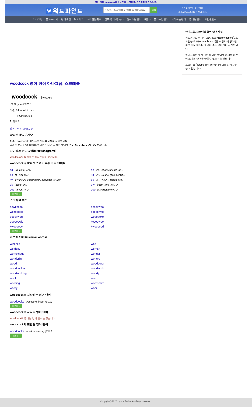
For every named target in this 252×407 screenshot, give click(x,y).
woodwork (97, 268)
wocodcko (97, 216)
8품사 (147, 19)
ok (11, 184)
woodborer (97, 263)
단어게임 (66, 19)
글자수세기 (52, 19)
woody (95, 273)
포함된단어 (210, 19)
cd (11, 170)
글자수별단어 (161, 19)
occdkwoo (97, 207)
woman (95, 248)
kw (11, 179)
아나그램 (38, 19)
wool (13, 278)
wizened (15, 244)
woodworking (18, 273)
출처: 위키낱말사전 (22, 128)
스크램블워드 (94, 19)
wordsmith (97, 283)
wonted (95, 258)
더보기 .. (16, 194)
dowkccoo (16, 207)
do (11, 175)
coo (93, 189)
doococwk (16, 221)
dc (92, 170)
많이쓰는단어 (134, 19)
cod (12, 189)
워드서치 (79, 19)
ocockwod (16, 216)
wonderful (16, 258)
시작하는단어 (178, 19)
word (94, 278)
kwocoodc (16, 226)
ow (93, 184)
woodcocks (17, 301)
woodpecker (17, 268)
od (92, 179)
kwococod (97, 226)
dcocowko (97, 211)
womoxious (17, 253)
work (94, 288)
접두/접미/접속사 (114, 19)
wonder (95, 253)
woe (93, 244)
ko (92, 175)
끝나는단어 (195, 19)
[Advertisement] (91, 54)
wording (15, 283)
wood (13, 263)
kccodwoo (97, 221)
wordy (13, 288)
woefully (15, 248)
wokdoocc (16, 211)
